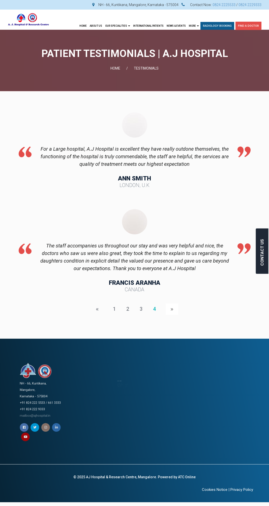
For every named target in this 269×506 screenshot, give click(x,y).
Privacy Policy (241, 489)
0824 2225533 (224, 5)
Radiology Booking (217, 25)
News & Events (176, 25)
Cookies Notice (214, 489)
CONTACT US (262, 252)
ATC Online (187, 477)
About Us (96, 25)
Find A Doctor (248, 25)
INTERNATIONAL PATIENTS (148, 25)
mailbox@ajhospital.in (40, 402)
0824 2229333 (249, 5)
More (194, 25)
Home (83, 25)
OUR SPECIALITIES (117, 25)
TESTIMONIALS (146, 68)
